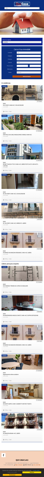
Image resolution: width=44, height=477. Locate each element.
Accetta (32, 472)
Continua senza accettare (12, 472)
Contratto (10, 52)
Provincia (10, 59)
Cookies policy (36, 470)
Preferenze (12, 475)
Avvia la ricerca (26, 76)
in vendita (5, 42)
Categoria (10, 56)
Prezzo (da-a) (10, 65)
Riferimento (10, 69)
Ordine (10, 72)
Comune (10, 62)
